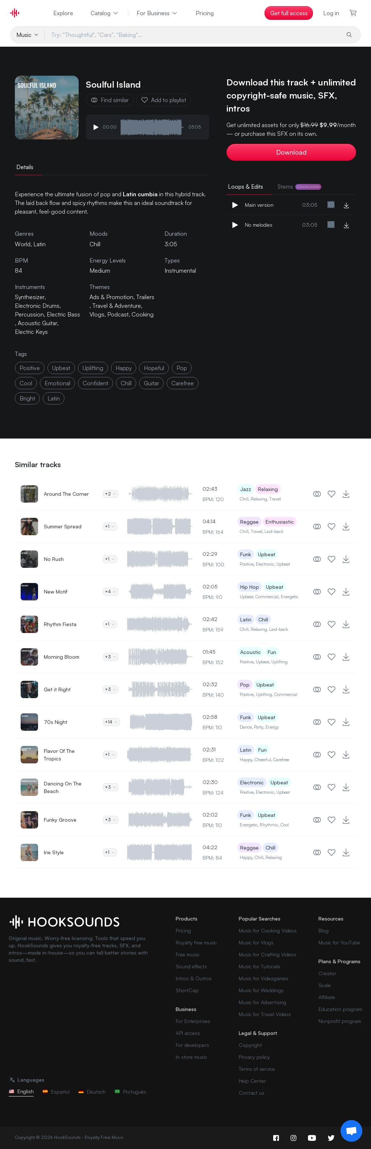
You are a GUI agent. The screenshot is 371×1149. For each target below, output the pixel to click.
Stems (299, 186)
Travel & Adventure (116, 305)
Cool (284, 824)
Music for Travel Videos (265, 1014)
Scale (324, 985)
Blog (323, 930)
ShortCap (187, 990)
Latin (245, 619)
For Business (157, 13)
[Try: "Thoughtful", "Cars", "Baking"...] (192, 34)
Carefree (281, 759)
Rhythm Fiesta (60, 624)
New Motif (55, 591)
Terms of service (257, 1069)
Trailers (145, 297)
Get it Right (57, 689)
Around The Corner (66, 494)
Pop (245, 685)
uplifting (93, 368)
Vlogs (96, 314)
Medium (99, 270)
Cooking (143, 314)
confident (95, 383)
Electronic (265, 564)
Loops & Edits (245, 186)
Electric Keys (31, 331)
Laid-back (273, 531)
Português (130, 1092)
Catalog (105, 13)
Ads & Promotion (111, 297)
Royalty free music (196, 942)
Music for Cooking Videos (268, 930)
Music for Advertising (262, 1002)
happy (124, 368)
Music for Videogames (263, 978)
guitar (151, 383)
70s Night (55, 722)
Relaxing (268, 489)
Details (24, 167)
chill (126, 383)
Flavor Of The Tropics (59, 755)
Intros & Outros (194, 978)
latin (53, 398)
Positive (247, 564)
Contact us (251, 1093)
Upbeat (266, 554)
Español (56, 1092)
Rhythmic (269, 824)
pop (181, 368)
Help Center (252, 1081)
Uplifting (279, 661)
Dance (246, 727)
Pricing (205, 13)
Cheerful (263, 759)
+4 (111, 591)
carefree (182, 383)
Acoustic (250, 652)
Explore (63, 13)
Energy (272, 727)
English (21, 1091)
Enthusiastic (280, 522)
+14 (111, 722)
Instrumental (180, 270)
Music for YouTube (339, 942)
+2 (111, 493)
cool (26, 383)
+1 (110, 526)
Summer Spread (63, 526)
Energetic (290, 596)
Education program (340, 1009)
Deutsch (92, 1092)
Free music (188, 954)
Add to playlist (163, 100)
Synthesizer (30, 297)
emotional (57, 383)
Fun (272, 652)
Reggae (249, 522)
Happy (246, 759)
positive (30, 368)
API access (188, 1033)
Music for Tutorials (259, 966)
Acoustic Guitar (37, 323)
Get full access (289, 13)
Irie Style (54, 852)
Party (258, 727)
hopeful (154, 368)
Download (291, 152)
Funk (245, 554)
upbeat (61, 368)
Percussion (29, 314)
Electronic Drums (37, 305)
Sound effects (191, 966)
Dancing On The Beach (63, 787)
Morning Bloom (61, 657)
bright (27, 398)
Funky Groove (60, 820)
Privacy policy (254, 1057)
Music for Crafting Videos (267, 954)
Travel (275, 499)
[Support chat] (351, 1131)
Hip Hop (249, 587)
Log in (331, 13)
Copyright (250, 1045)
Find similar (110, 100)
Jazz (245, 489)
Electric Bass (63, 314)
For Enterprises (193, 1021)
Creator (327, 973)
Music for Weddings (261, 990)
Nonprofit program (339, 1021)
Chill (94, 244)
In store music (191, 1057)
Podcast (118, 314)
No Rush (54, 559)
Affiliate (326, 997)
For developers (192, 1045)
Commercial (267, 596)
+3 (111, 656)
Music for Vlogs (256, 942)
